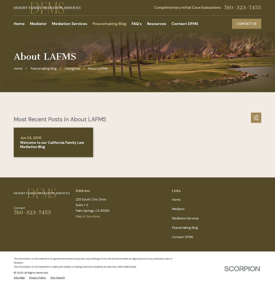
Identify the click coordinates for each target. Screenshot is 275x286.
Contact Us (246, 24)
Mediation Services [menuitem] (69, 23)
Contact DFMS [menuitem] (184, 23)
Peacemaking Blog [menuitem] (109, 23)
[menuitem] (19, 277)
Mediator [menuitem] (38, 23)
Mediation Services (185, 218)
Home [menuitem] (19, 23)
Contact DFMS (182, 237)
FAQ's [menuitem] (137, 23)
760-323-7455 (242, 7)
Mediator (178, 209)
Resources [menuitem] (156, 23)
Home (176, 200)
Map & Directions (88, 216)
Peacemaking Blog (185, 228)
